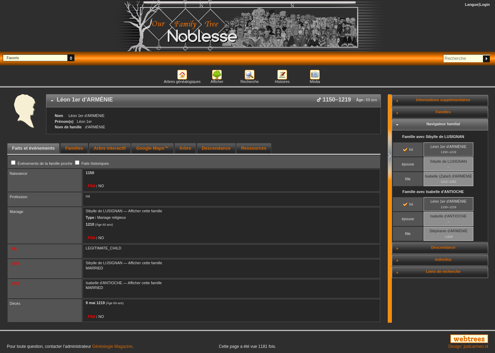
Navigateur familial (443, 124)
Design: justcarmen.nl (468, 346)
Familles (443, 112)
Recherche (249, 81)
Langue (471, 4)
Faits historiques (92, 163)
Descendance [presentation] (216, 148)
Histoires (282, 81)
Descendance (443, 247)
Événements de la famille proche (42, 163)
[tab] (213, 100)
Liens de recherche (443, 271)
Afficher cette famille (145, 211)
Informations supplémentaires (443, 100)
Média (315, 81)
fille (408, 179)
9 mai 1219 (95, 303)
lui (408, 149)
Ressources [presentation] (253, 148)
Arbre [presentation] (185, 148)
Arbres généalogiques (182, 81)
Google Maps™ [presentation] (152, 148)
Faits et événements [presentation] (33, 148)
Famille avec (433, 137)
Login (485, 4)
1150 (90, 173)
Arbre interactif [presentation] (110, 148)
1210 (90, 224)
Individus (443, 259)
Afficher (216, 81)
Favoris (13, 58)
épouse (408, 164)
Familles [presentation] (74, 148)
